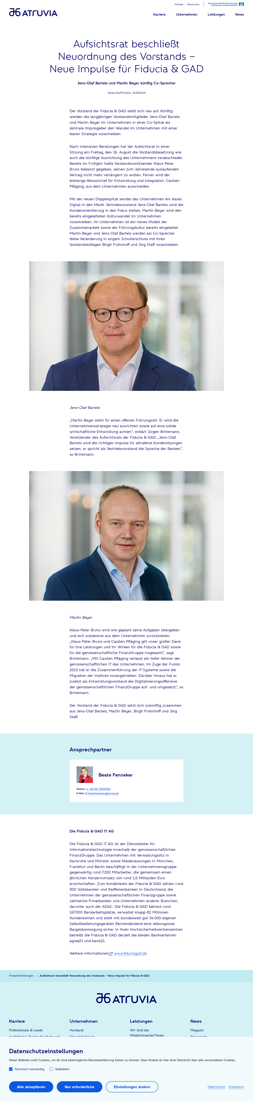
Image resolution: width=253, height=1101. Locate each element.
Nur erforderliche (79, 1087)
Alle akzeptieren (31, 1087)
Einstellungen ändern (132, 1087)
